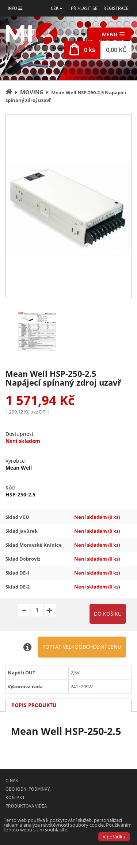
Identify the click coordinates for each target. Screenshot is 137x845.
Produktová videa (26, 806)
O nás (11, 780)
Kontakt (15, 797)
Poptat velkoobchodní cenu (81, 646)
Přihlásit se (84, 8)
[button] (56, 8)
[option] (68, 206)
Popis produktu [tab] (34, 705)
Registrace (116, 8)
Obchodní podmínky (27, 789)
